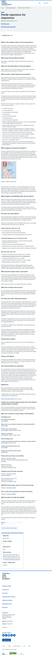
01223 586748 (4, 421)
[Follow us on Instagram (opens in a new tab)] (11, 635)
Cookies (29, 646)
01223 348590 (4, 435)
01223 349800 (4, 447)
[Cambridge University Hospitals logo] (6, 3)
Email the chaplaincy (6, 475)
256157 (10, 435)
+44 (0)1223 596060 (11, 494)
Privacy (24, 646)
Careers (4, 646)
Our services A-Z (5, 589)
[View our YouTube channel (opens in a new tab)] (9, 635)
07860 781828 (4, 452)
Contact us (4, 627)
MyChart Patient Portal (7, 603)
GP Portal (9, 646)
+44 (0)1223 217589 (11, 488)
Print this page (5, 24)
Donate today (6, 640)
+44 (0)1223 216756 (11, 458)
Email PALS (3, 461)
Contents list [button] (7, 35)
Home (2, 7)
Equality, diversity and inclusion (8, 596)
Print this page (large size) (8, 27)
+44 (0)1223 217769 (11, 474)
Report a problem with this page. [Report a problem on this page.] (9, 528)
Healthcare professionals (7, 600)
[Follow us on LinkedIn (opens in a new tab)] (14, 635)
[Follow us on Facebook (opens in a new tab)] (6, 635)
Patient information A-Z (11, 7)
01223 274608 (4, 426)
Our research (5, 593)
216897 (10, 430)
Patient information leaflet (11, 399)
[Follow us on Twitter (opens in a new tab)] (3, 635)
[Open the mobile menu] (46, 3)
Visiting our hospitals (6, 586)
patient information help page (12, 559)
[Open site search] (39, 3)
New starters (5, 607)
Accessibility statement (17, 646)
